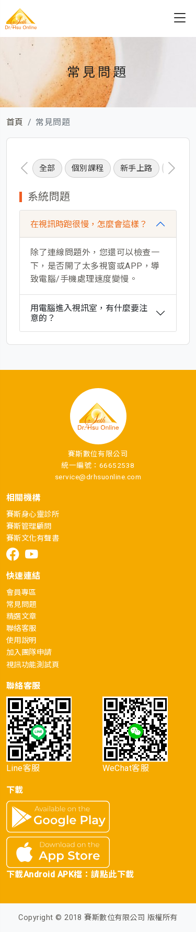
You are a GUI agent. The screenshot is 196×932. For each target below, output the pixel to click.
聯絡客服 (21, 628)
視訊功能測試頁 (32, 665)
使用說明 (21, 640)
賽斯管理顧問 (29, 526)
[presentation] (24, 168)
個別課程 (88, 168)
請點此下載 (112, 874)
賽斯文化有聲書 (32, 538)
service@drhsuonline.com (98, 477)
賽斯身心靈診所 (32, 514)
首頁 (15, 122)
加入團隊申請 (29, 652)
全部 (47, 168)
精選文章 (21, 616)
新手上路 (136, 168)
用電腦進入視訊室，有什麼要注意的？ (88, 313)
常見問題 (21, 604)
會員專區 (21, 592)
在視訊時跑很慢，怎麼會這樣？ (88, 224)
